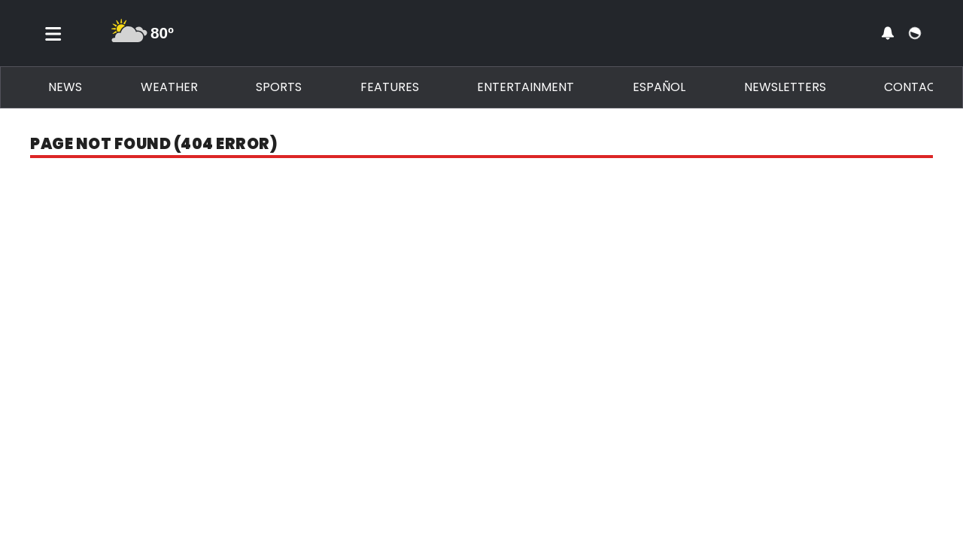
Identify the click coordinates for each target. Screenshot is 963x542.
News (65, 87)
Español (659, 87)
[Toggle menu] (53, 33)
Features (389, 87)
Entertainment (525, 87)
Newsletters (785, 87)
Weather (169, 87)
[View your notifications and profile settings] (888, 33)
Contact (913, 87)
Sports (279, 87)
